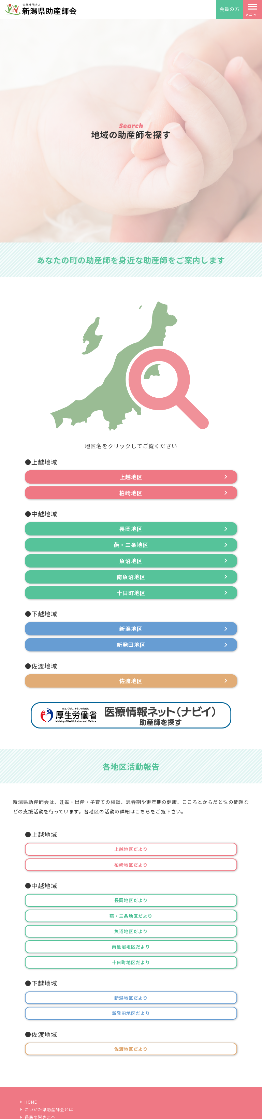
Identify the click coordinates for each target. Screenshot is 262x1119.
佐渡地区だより (131, 1049)
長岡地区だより (131, 900)
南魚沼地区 (131, 577)
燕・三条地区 (131, 545)
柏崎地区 (131, 493)
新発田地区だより (131, 1013)
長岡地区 (131, 529)
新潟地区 (131, 628)
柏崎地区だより (131, 865)
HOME (31, 1102)
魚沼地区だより (131, 931)
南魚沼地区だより (131, 946)
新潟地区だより (131, 998)
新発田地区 (131, 645)
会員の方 (229, 8)
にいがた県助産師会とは (49, 1109)
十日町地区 (131, 593)
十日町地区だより (131, 962)
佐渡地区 (131, 681)
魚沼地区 (131, 561)
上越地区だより (131, 849)
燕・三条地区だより (131, 916)
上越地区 (131, 477)
